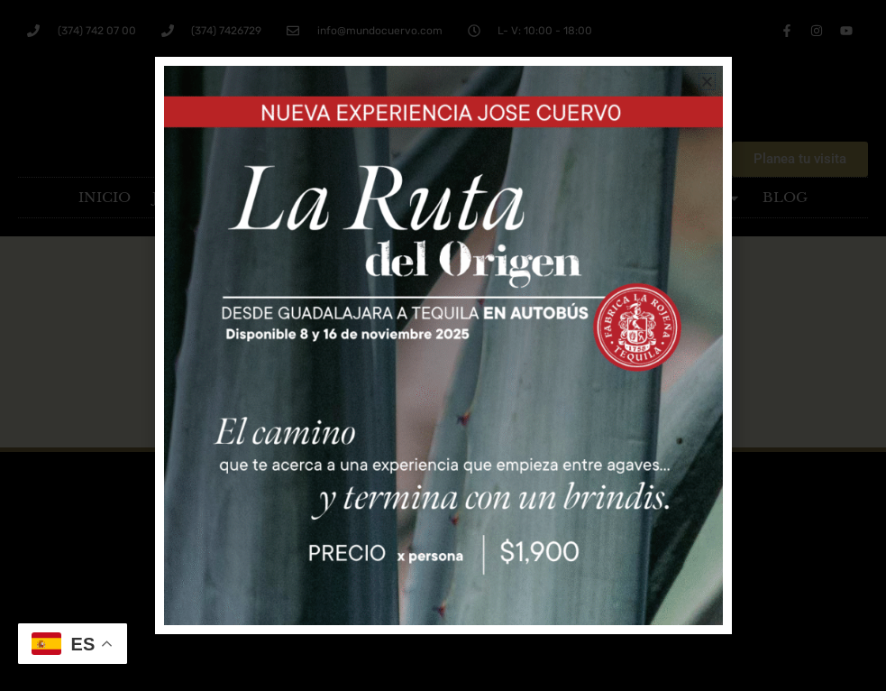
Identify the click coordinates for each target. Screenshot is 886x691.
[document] (443, 345)
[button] (707, 81)
